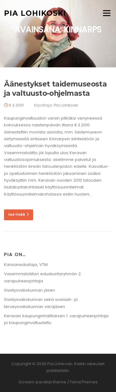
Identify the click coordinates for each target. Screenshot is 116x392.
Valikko (106, 13)
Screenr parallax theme (42, 382)
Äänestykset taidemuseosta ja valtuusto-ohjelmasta (55, 89)
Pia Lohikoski (35, 13)
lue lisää (18, 214)
